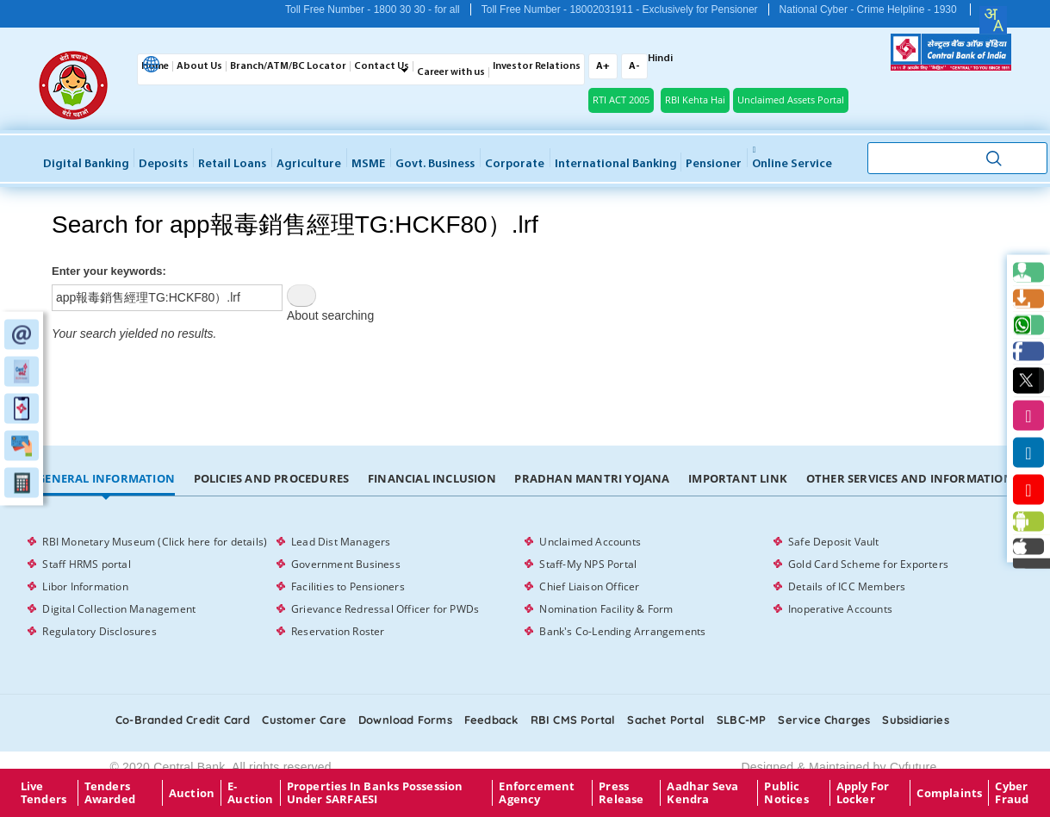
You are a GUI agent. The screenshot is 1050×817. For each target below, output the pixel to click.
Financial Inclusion (432, 478)
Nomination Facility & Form (606, 609)
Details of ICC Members (846, 586)
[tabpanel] (525, 587)
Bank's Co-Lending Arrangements (622, 631)
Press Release (621, 793)
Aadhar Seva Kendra (702, 793)
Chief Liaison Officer (589, 586)
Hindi (660, 58)
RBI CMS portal (573, 720)
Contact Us (381, 66)
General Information (106, 478)
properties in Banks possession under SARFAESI (375, 793)
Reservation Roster (338, 631)
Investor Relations (537, 66)
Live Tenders (43, 793)
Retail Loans (232, 164)
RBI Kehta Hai (695, 99)
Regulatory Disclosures (99, 631)
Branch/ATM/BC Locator (288, 66)
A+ (603, 66)
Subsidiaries (915, 720)
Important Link (737, 478)
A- (634, 66)
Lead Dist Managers (341, 541)
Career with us (451, 72)
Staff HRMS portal (86, 564)
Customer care (304, 720)
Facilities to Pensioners (348, 586)
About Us (199, 66)
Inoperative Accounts (840, 609)
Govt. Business (435, 164)
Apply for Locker (863, 793)
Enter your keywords (107, 271)
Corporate (514, 164)
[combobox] (993, 20)
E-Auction (250, 793)
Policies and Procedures (272, 478)
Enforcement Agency (537, 793)
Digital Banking (86, 164)
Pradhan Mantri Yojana (591, 478)
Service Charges (824, 720)
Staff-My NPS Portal (588, 564)
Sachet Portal (666, 720)
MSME (368, 164)
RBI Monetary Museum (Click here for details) (154, 541)
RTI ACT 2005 (621, 99)
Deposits (163, 164)
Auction (191, 793)
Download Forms (405, 720)
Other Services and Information (909, 478)
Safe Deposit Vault (833, 541)
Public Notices (786, 793)
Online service (792, 158)
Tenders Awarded (109, 793)
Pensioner (714, 164)
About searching (330, 315)
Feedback (491, 720)
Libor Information (84, 586)
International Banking (616, 164)
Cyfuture (913, 767)
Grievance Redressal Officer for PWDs (385, 609)
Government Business (346, 564)
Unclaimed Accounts (590, 541)
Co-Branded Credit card (182, 720)
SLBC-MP (741, 720)
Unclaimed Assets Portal (790, 99)
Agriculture (308, 164)
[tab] (105, 479)
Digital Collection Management (119, 609)
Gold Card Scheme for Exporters (868, 564)
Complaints (949, 793)
